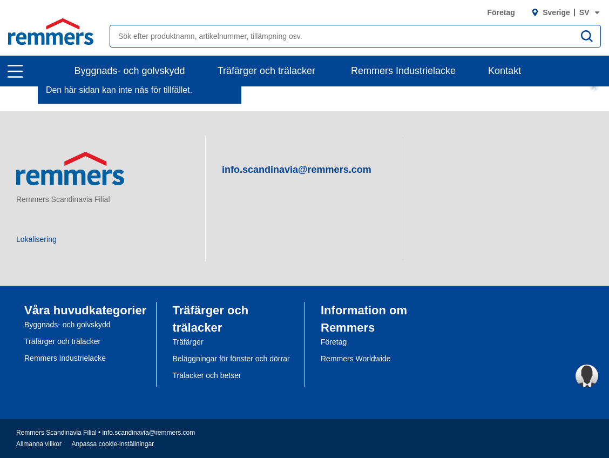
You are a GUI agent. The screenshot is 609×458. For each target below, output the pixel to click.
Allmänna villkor (39, 444)
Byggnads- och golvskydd (130, 70)
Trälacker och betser (207, 375)
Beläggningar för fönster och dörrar (231, 358)
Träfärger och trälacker (266, 70)
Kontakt (504, 70)
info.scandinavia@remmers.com (296, 169)
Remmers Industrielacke (403, 70)
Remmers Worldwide (356, 358)
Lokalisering (36, 239)
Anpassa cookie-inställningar (112, 444)
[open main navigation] (15, 71)
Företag (501, 12)
